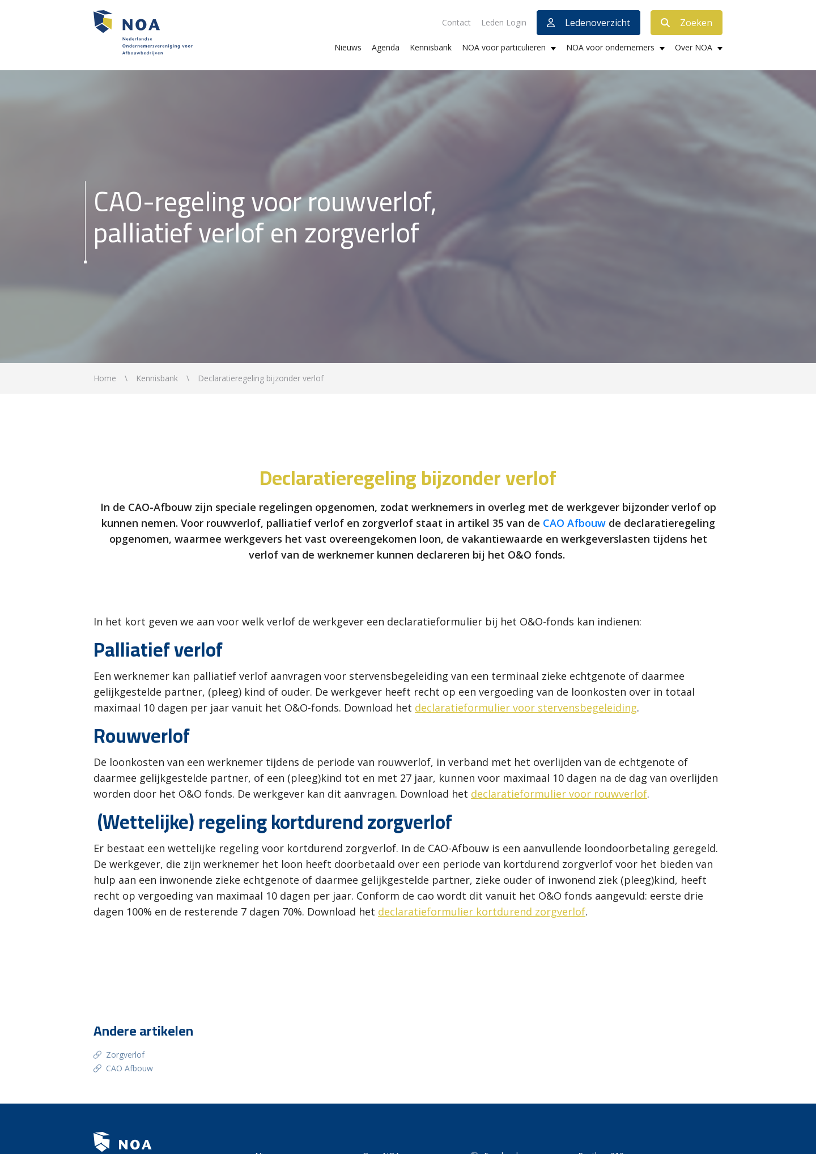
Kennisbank (431, 47)
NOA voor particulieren (504, 47)
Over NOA (693, 47)
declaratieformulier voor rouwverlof (559, 793)
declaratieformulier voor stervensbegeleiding (526, 707)
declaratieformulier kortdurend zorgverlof (481, 911)
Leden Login (503, 22)
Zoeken (686, 22)
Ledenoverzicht (588, 22)
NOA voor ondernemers (610, 47)
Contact (456, 22)
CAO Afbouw (576, 523)
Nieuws (348, 47)
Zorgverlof (125, 1054)
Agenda (386, 47)
